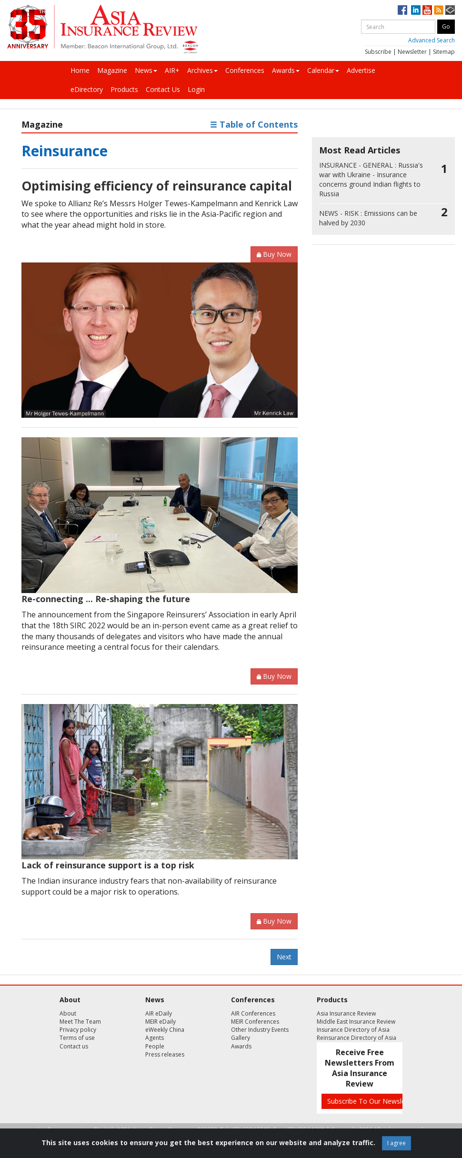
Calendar (323, 70)
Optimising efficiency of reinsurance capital (156, 185)
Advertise (361, 70)
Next (284, 956)
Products (124, 89)
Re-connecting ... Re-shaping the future (105, 598)
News (146, 70)
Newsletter (412, 52)
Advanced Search (431, 40)
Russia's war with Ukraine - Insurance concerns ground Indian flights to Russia (371, 179)
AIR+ (172, 70)
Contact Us (163, 89)
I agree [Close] (396, 1143)
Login (196, 89)
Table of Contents (254, 124)
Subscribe (378, 52)
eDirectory (86, 89)
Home (80, 70)
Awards (286, 70)
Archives (202, 70)
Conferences (244, 70)
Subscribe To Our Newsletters (373, 1101)
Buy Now (274, 254)
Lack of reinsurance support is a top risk (107, 865)
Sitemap (444, 52)
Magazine (112, 70)
